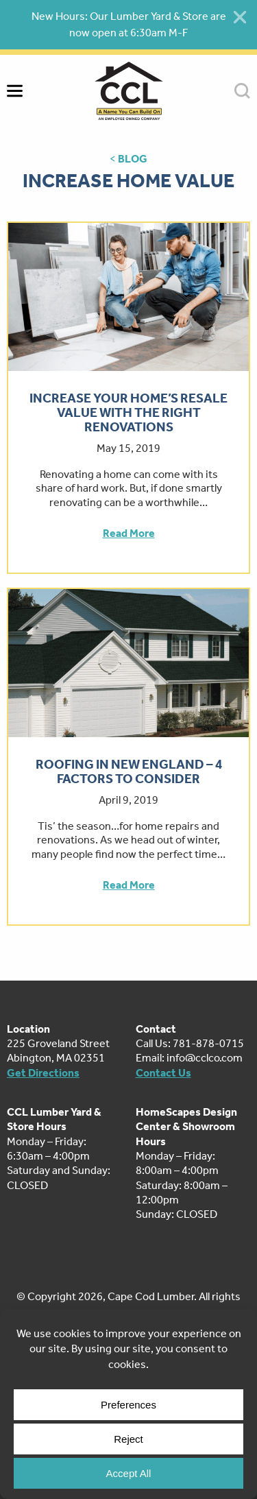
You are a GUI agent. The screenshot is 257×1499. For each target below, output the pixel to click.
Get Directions (43, 1072)
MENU (15, 91)
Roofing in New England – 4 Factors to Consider (129, 771)
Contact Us (163, 1072)
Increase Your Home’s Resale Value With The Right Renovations (128, 412)
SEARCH (242, 91)
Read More (129, 533)
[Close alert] (240, 17)
